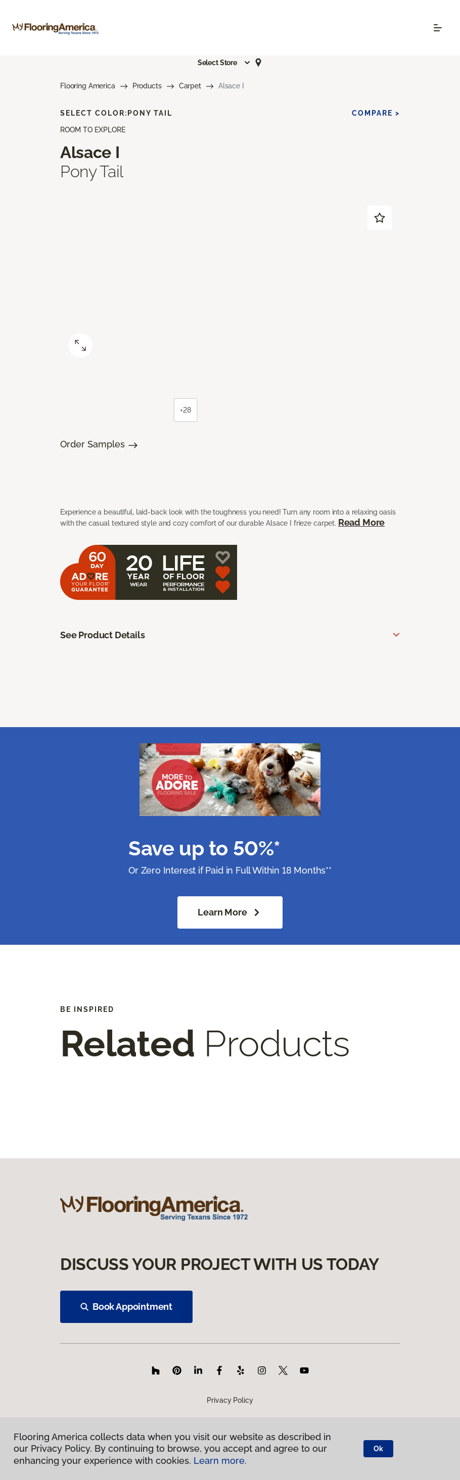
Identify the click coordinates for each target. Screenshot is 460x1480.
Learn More (230, 912)
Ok (378, 1449)
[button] (224, 62)
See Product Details (102, 635)
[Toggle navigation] (438, 28)
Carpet (190, 86)
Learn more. (220, 1460)
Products (147, 86)
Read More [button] (361, 522)
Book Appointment (126, 1306)
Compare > (376, 113)
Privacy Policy (230, 1400)
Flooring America (87, 86)
